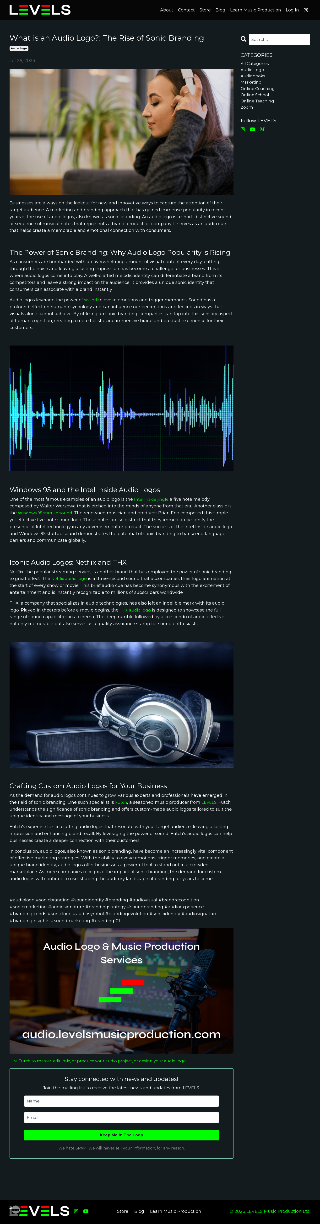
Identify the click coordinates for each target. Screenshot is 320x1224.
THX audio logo (136, 610)
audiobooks (253, 77)
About (166, 10)
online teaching (258, 105)
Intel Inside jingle (152, 499)
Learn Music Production (255, 10)
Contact (186, 10)
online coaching (259, 91)
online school (256, 98)
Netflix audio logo (70, 578)
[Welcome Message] (14, 1210)
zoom (247, 112)
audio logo (19, 48)
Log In (292, 10)
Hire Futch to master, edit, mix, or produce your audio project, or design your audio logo (104, 1061)
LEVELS (210, 802)
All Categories (256, 64)
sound (91, 300)
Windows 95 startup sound (47, 513)
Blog (220, 10)
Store (205, 10)
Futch (121, 802)
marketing (252, 84)
